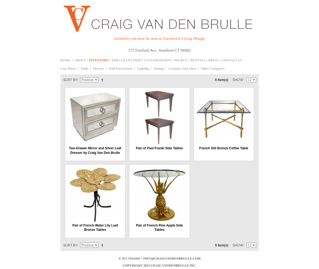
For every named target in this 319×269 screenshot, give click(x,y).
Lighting (143, 68)
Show (237, 80)
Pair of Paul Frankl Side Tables (159, 148)
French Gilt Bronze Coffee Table (223, 148)
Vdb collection (126, 60)
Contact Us (231, 60)
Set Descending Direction (103, 80)
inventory (99, 60)
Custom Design (157, 60)
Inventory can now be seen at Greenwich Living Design (159, 38)
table (84, 68)
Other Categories (213, 68)
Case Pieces (68, 68)
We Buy (180, 60)
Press (213, 60)
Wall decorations (120, 68)
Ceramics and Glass (182, 68)
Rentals (197, 60)
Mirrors (98, 68)
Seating (158, 68)
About (80, 60)
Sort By (70, 80)
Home (65, 60)
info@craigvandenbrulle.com (172, 258)
